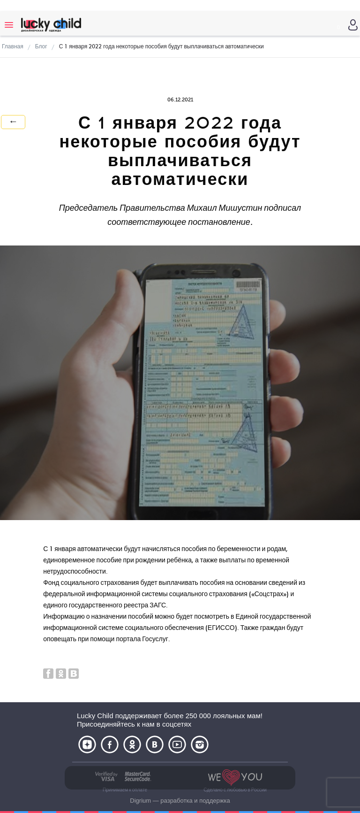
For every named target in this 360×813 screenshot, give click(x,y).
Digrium (140, 800)
